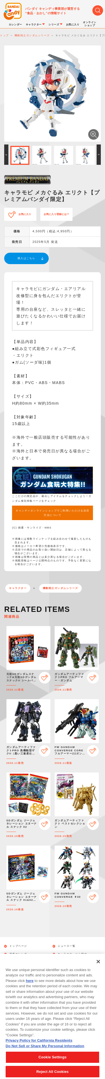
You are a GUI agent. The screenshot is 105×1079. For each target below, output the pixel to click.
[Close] (98, 968)
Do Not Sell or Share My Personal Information (45, 1052)
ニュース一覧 (66, 946)
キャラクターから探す (72, 954)
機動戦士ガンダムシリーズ (60, 588)
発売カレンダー (20, 954)
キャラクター (18, 588)
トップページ (18, 946)
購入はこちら (26, 258)
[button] (6, 154)
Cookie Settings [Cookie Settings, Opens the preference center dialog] (52, 1064)
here (29, 987)
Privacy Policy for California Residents (39, 1047)
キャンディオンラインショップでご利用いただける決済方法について (52, 512)
